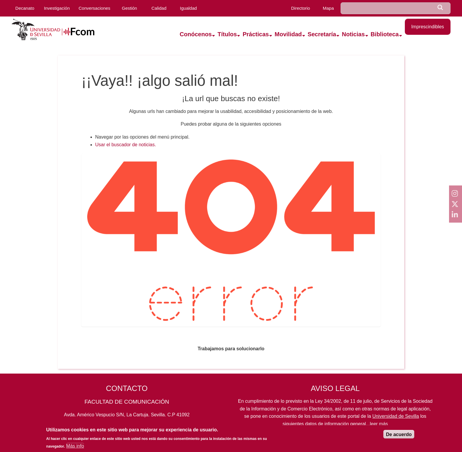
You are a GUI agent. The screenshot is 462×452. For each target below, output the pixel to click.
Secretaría (322, 34)
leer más (379, 423)
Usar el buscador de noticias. (125, 144)
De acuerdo (399, 436)
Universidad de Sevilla (395, 416)
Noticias (353, 34)
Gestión (129, 8)
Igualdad (188, 8)
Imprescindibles (427, 26)
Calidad (158, 8)
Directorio (300, 8)
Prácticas (255, 34)
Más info (75, 448)
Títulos (227, 34)
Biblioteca (385, 34)
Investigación (57, 8)
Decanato (24, 8)
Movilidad (288, 34)
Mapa (328, 8)
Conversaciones (94, 8)
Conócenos (196, 34)
